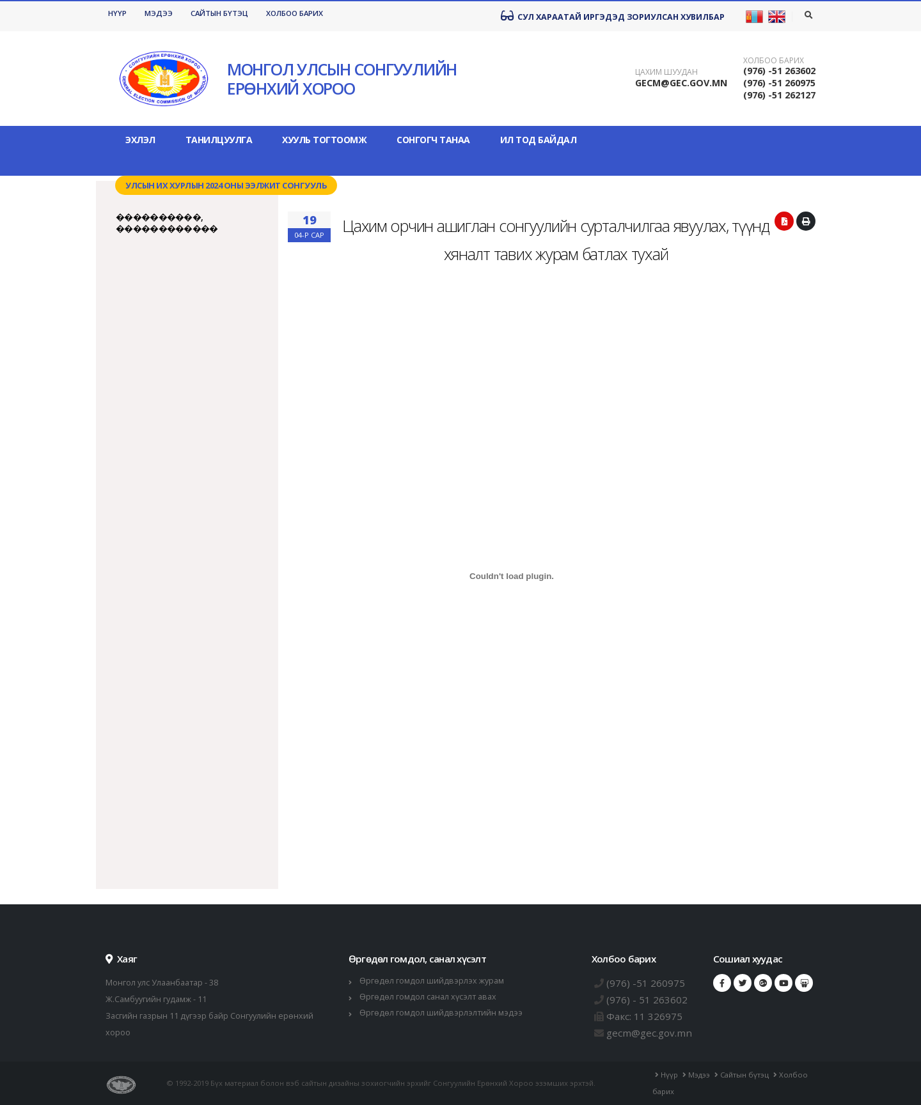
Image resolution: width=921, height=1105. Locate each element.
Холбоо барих (294, 13)
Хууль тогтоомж (324, 140)
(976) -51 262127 (779, 95)
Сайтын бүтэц (219, 13)
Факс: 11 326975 (644, 1016)
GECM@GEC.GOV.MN (681, 83)
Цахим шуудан (666, 72)
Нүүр (117, 13)
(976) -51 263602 (779, 71)
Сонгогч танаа (433, 140)
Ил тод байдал (538, 140)
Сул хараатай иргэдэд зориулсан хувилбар (613, 16)
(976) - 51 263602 (647, 999)
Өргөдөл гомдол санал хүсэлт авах (427, 996)
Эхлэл (140, 140)
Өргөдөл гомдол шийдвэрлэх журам (431, 980)
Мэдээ (159, 13)
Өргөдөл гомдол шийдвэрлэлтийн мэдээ (441, 1012)
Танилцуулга (219, 140)
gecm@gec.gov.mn (649, 1032)
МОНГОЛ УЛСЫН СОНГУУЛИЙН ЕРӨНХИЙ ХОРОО (342, 78)
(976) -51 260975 (779, 83)
